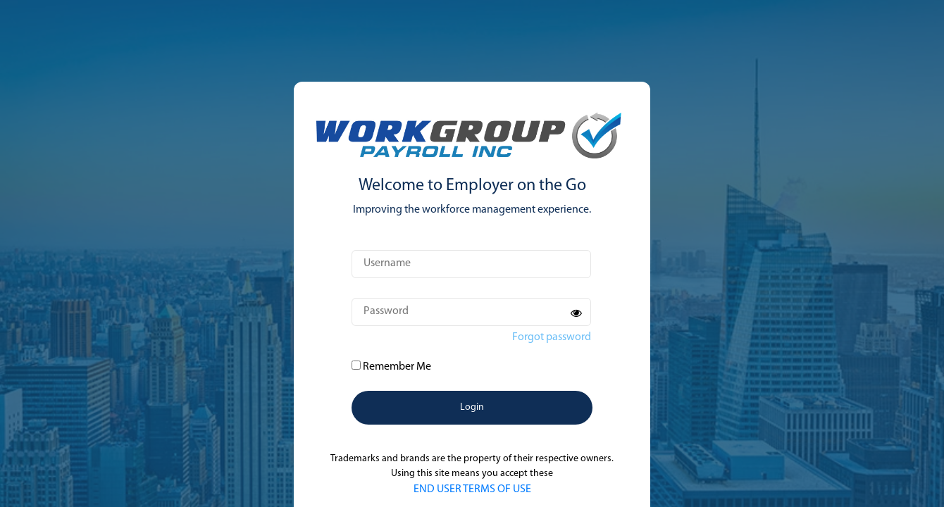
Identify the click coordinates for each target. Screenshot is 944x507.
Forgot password (551, 337)
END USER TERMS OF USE (472, 489)
